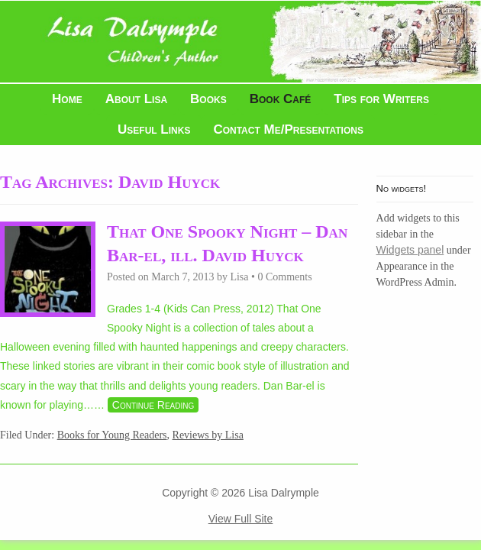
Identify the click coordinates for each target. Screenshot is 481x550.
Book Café (281, 99)
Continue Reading (153, 405)
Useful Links (154, 129)
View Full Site (240, 519)
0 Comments (284, 277)
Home (67, 99)
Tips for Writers (381, 99)
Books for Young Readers (112, 435)
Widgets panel (410, 250)
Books (208, 99)
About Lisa (136, 99)
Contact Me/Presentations (288, 129)
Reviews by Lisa (208, 435)
